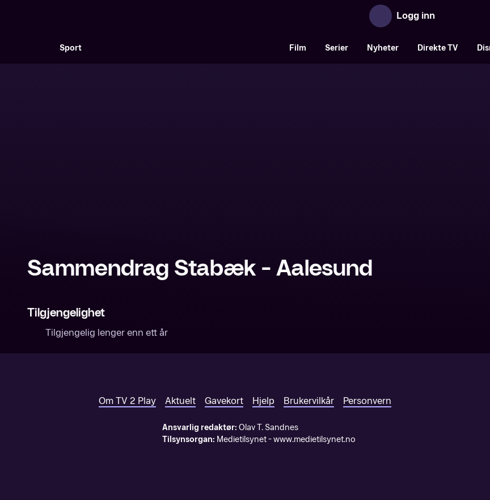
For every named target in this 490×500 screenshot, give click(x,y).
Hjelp (263, 400)
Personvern (367, 400)
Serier (336, 48)
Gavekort (224, 400)
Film (297, 48)
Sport (71, 48)
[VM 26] (185, 47)
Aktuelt (180, 400)
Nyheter (383, 48)
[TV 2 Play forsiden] (112, 16)
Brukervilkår (309, 400)
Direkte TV (437, 48)
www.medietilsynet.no (314, 439)
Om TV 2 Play (127, 400)
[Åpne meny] (451, 16)
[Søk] (38, 47)
